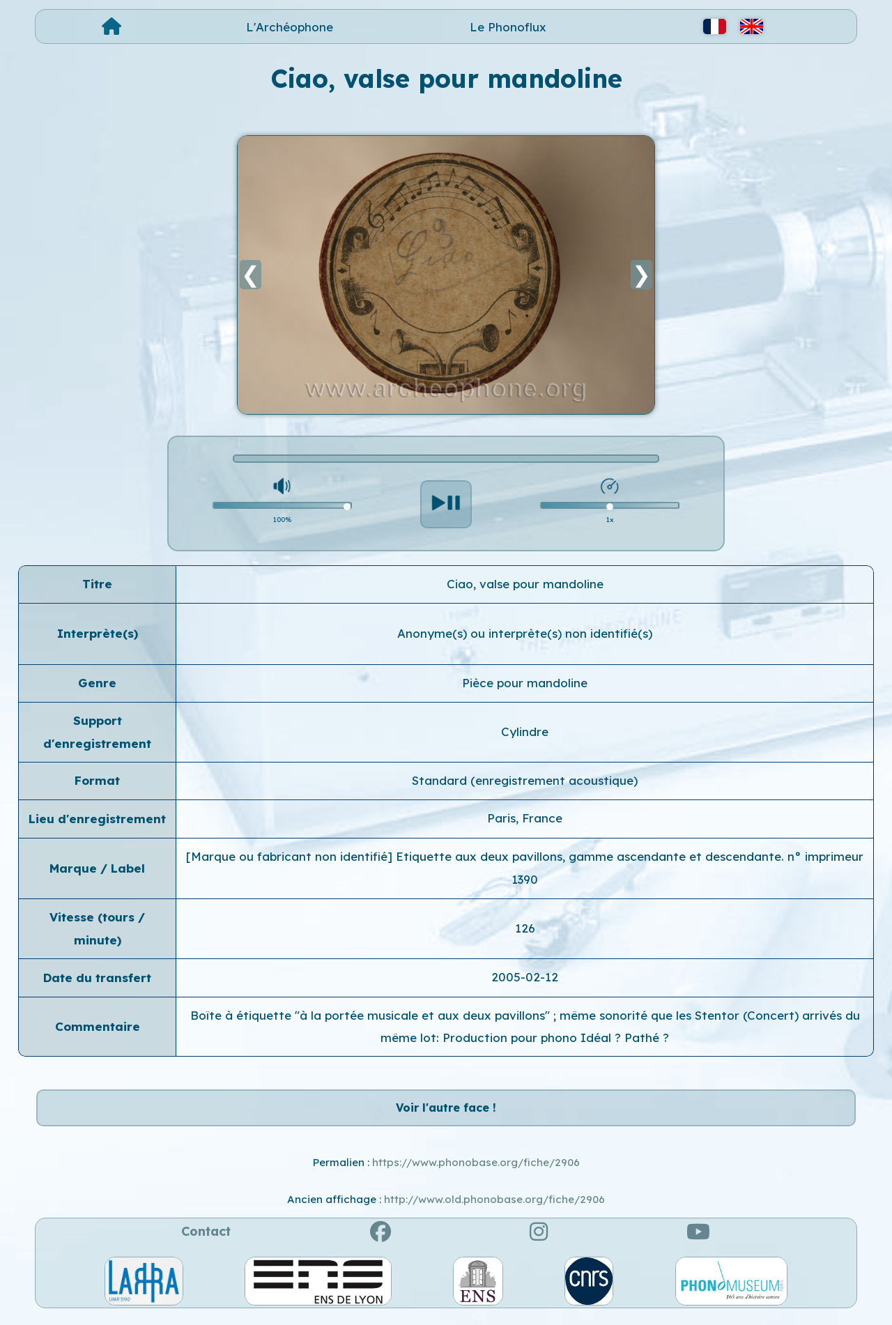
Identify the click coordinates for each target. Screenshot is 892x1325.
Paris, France (524, 818)
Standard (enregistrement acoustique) (525, 780)
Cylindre (524, 731)
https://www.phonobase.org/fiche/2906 (476, 1170)
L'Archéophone (289, 27)
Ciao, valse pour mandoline (525, 583)
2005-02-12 (524, 977)
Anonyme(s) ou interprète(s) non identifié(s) (524, 633)
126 (525, 928)
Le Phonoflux (508, 27)
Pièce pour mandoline (524, 682)
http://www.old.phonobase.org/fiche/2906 (494, 1206)
